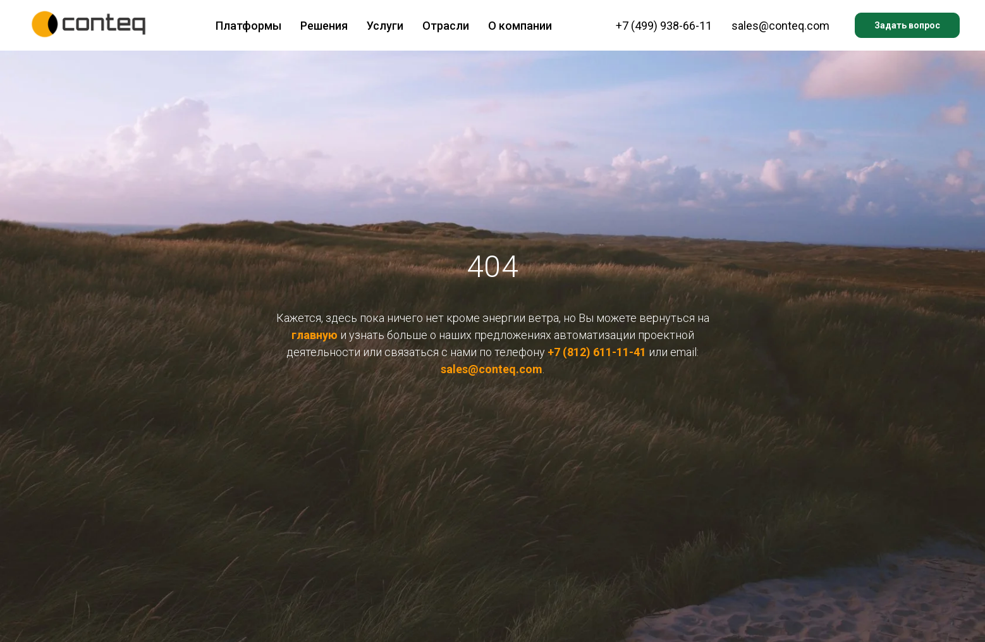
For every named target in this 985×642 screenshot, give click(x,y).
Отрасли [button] (445, 25)
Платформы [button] (248, 25)
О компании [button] (520, 25)
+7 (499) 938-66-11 (664, 25)
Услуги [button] (385, 25)
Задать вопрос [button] (907, 25)
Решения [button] (324, 25)
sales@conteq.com (780, 25)
